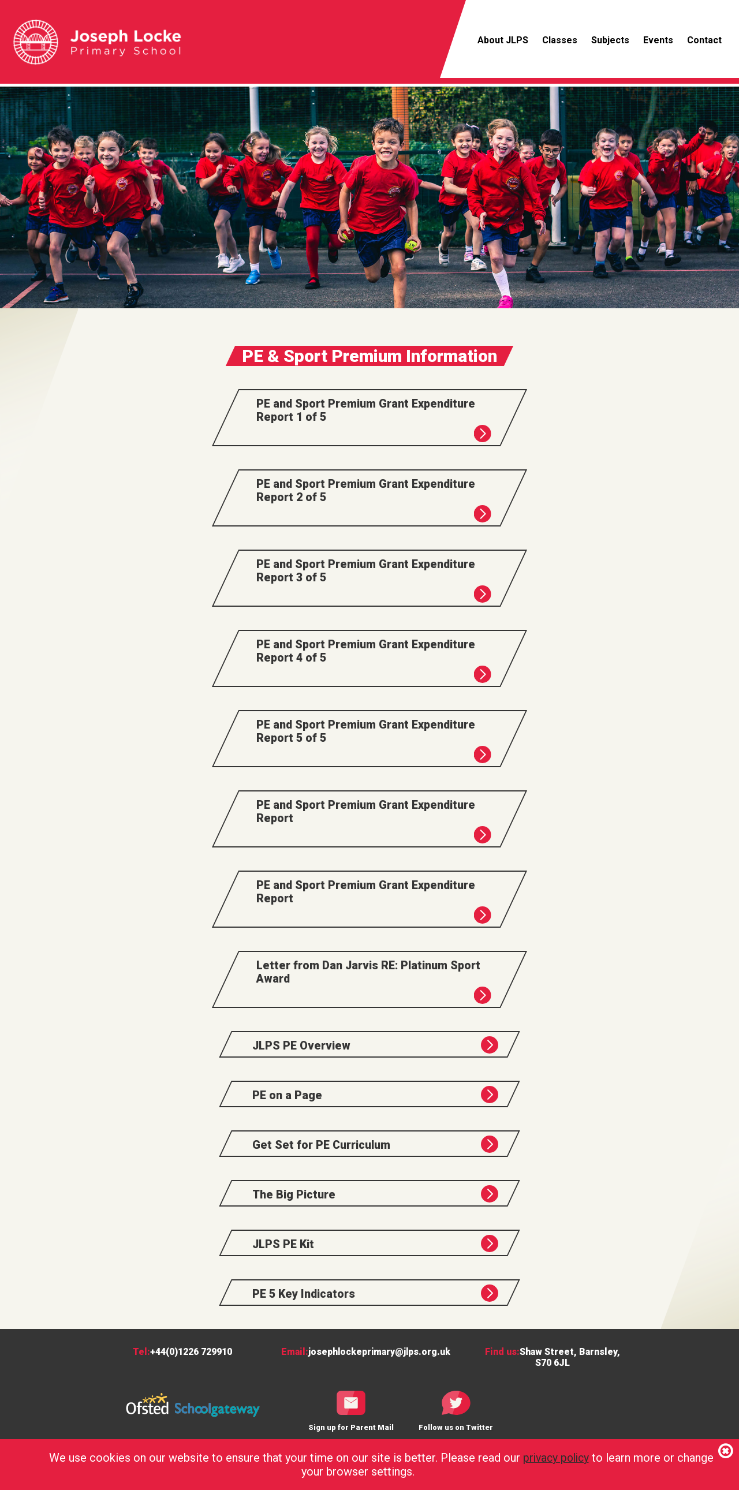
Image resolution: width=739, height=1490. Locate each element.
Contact (704, 40)
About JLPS (502, 40)
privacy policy (556, 1458)
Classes (559, 40)
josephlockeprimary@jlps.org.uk (379, 1360)
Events (658, 40)
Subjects (610, 40)
